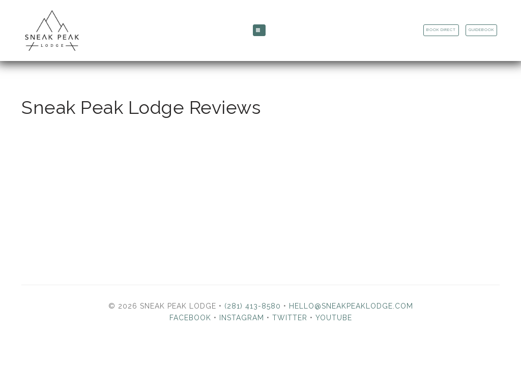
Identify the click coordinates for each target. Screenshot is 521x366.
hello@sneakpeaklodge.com (351, 306)
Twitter (289, 318)
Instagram (241, 318)
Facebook (190, 318)
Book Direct (441, 29)
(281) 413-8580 (252, 306)
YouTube (333, 318)
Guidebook (481, 29)
